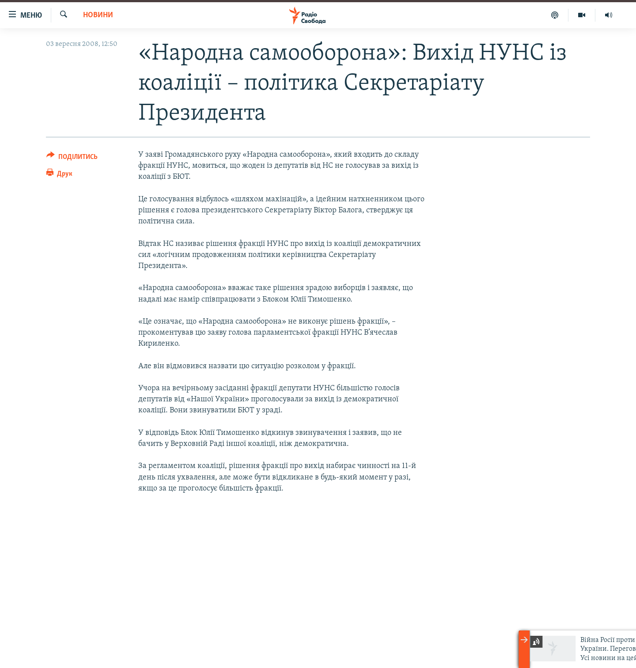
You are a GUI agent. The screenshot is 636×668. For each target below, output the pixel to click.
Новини (98, 15)
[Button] (72, 158)
